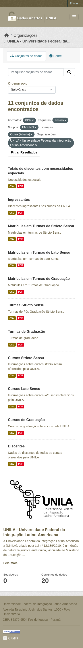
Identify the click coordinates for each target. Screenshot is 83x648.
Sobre (55, 56)
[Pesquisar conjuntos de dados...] (36, 72)
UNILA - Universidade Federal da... (38, 41)
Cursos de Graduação (26, 420)
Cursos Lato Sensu (24, 389)
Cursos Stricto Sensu (26, 358)
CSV (12, 186)
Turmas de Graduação (26, 331)
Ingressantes (19, 199)
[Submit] (69, 72)
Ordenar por (17, 83)
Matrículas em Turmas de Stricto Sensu (41, 226)
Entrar (74, 3)
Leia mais (10, 563)
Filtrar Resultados (24, 152)
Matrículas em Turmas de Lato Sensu (39, 252)
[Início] (6, 35)
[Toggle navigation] (74, 17)
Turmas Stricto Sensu (26, 305)
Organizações (25, 35)
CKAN (10, 637)
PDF (20, 186)
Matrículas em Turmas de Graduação (39, 279)
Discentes (16, 446)
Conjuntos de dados (26, 56)
